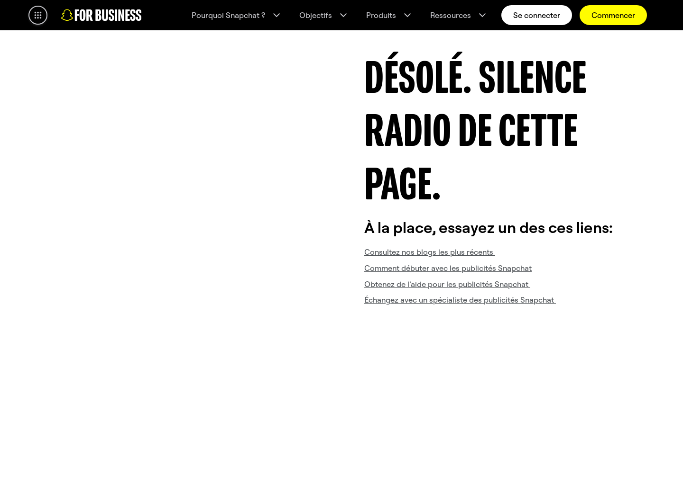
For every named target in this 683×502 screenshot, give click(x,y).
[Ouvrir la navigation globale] (37, 15)
